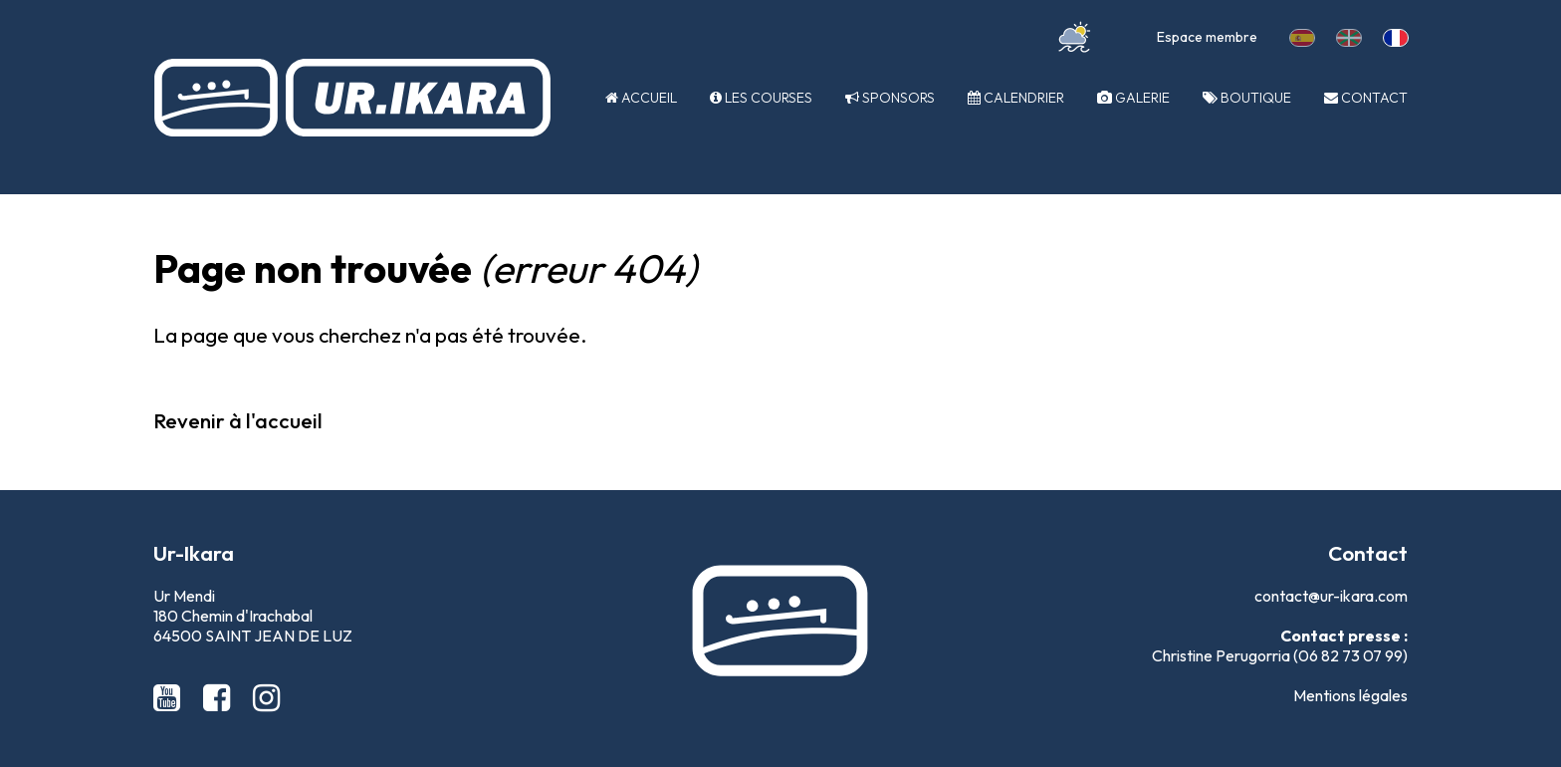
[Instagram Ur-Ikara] (266, 697)
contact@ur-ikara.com (1331, 596)
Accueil (641, 98)
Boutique (1247, 98)
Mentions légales (1350, 695)
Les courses (761, 98)
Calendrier (1016, 98)
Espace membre (1207, 37)
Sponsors (890, 98)
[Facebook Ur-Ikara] (220, 697)
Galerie (1133, 98)
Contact (1366, 98)
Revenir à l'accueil (238, 420)
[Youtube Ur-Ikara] (170, 697)
